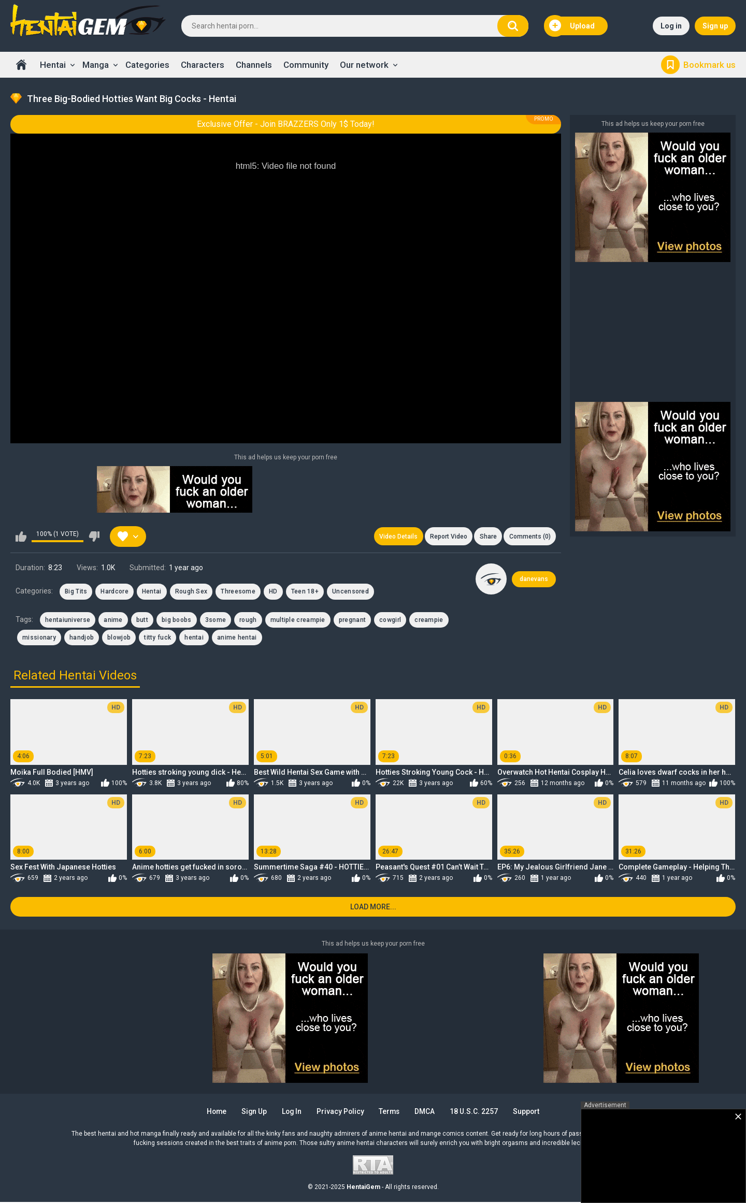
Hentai (53, 65)
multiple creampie (297, 620)
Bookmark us (709, 65)
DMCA (428, 1112)
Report (447, 536)
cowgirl (390, 620)
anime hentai (237, 638)
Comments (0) (529, 536)
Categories (147, 65)
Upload (572, 26)
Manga (95, 65)
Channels (254, 65)
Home (21, 65)
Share (487, 536)
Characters (202, 65)
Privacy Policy (341, 1112)
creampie (428, 620)
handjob (81, 638)
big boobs (177, 620)
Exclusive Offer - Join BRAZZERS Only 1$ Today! (286, 124)
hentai (194, 638)
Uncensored (350, 592)
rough (248, 620)
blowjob (119, 638)
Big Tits (76, 592)
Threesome (238, 592)
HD (273, 592)
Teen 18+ (305, 592)
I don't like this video (94, 536)
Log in (671, 26)
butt (142, 620)
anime (113, 620)
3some (215, 620)
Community (305, 65)
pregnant (352, 620)
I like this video (21, 536)
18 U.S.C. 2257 (477, 1112)
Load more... (373, 908)
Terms (391, 1112)
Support (530, 1112)
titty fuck (157, 638)
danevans (534, 579)
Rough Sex (191, 592)
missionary (39, 638)
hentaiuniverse (67, 620)
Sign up (715, 26)
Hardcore (114, 592)
